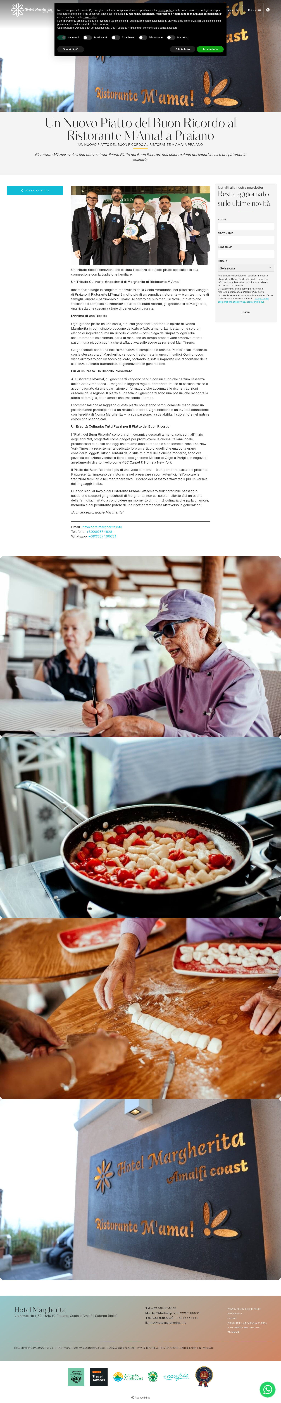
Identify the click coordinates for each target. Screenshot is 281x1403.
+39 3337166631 (186, 1313)
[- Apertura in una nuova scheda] (267, 1389)
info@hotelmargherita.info (102, 527)
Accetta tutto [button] (210, 49)
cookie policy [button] (90, 17)
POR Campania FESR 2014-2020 (243, 1328)
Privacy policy (235, 1309)
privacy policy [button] (165, 10)
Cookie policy (253, 1309)
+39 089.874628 (163, 1308)
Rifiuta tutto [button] (183, 49)
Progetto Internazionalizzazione (247, 1323)
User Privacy (234, 1314)
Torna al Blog (36, 191)
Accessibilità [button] (142, 1398)
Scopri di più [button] (70, 49)
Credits (231, 1318)
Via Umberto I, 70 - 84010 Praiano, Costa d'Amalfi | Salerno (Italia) (66, 1316)
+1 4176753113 (186, 1318)
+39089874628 (99, 532)
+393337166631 (102, 537)
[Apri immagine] (140, 647)
